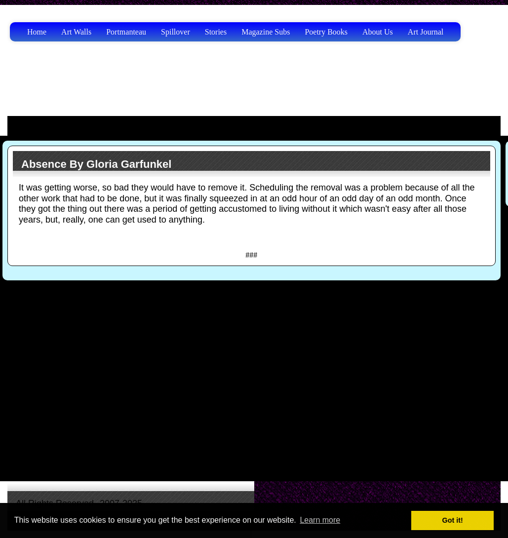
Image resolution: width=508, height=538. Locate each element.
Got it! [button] (452, 520)
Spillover (175, 32)
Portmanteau (126, 32)
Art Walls (76, 32)
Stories (216, 32)
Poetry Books (326, 32)
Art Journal (425, 32)
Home (36, 32)
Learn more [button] (320, 520)
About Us (377, 32)
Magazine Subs (265, 32)
